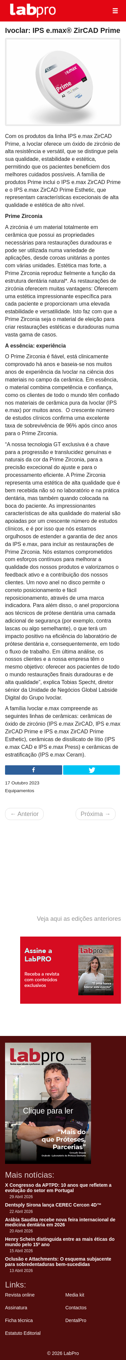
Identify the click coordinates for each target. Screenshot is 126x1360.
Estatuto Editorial (23, 1333)
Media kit (75, 1295)
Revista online (20, 1295)
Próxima (96, 814)
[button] (115, 10)
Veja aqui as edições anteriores (79, 918)
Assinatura (16, 1307)
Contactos (76, 1307)
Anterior (24, 814)
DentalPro (76, 1320)
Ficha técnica (19, 1320)
